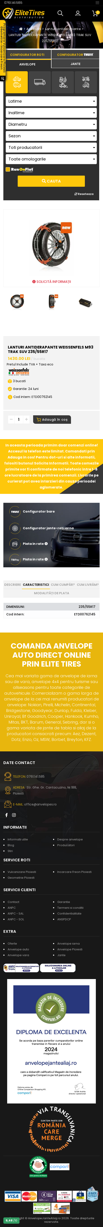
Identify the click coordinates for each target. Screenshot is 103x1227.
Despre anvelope (70, 839)
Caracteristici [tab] (36, 584)
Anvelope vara (18, 955)
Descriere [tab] (12, 584)
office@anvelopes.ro (40, 804)
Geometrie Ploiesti (21, 878)
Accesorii (33, 29)
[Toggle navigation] (97, 2)
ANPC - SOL (16, 919)
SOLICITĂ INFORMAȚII (51, 281)
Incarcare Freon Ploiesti (74, 872)
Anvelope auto (18, 949)
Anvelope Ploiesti (69, 949)
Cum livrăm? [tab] (88, 584)
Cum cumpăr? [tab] (63, 584)
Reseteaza (84, 194)
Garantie (63, 902)
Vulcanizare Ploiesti (22, 872)
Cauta (51, 181)
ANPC (12, 908)
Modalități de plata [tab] (51, 593)
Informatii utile (18, 839)
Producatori (66, 845)
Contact (13, 902)
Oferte (12, 943)
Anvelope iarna (68, 943)
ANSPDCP (64, 919)
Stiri (10, 851)
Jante (61, 955)
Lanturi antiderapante (63, 29)
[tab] (27, 63)
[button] (61, 13)
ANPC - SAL (16, 913)
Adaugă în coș (52, 419)
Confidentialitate (69, 913)
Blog (11, 845)
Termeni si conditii (70, 908)
